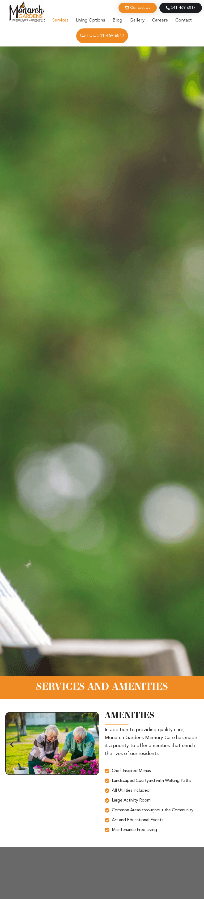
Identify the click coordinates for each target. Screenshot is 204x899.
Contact (183, 20)
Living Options (90, 20)
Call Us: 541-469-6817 (102, 35)
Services (60, 20)
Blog (117, 20)
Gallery (137, 20)
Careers (160, 20)
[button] (12, 744)
